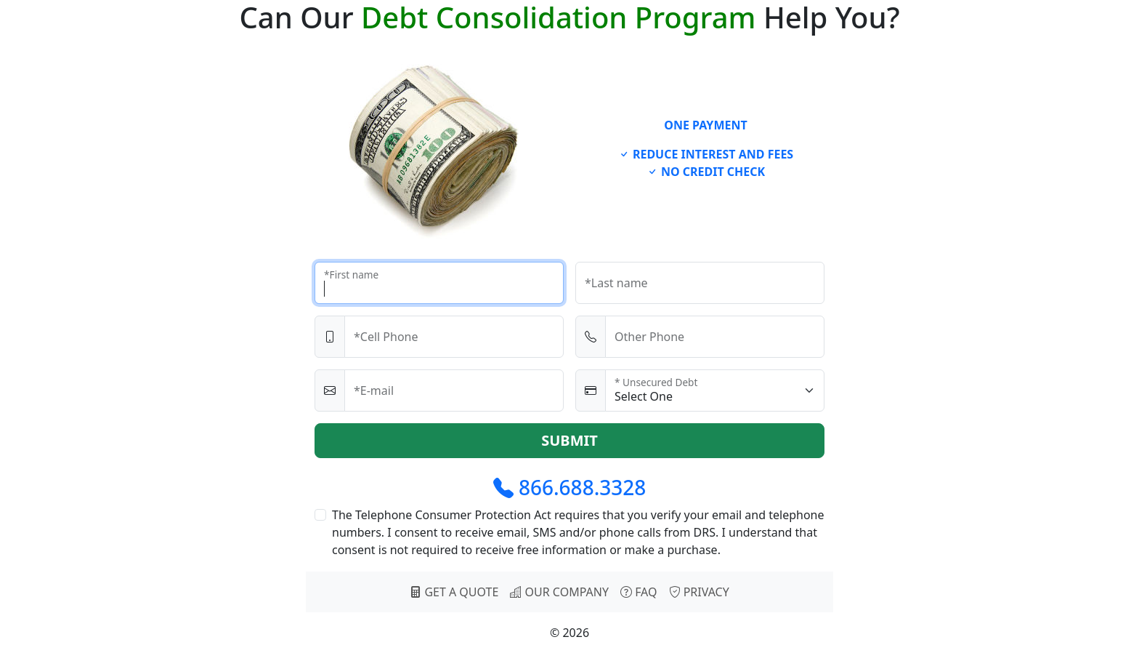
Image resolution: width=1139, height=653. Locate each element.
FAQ (638, 592)
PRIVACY (699, 592)
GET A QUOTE (454, 592)
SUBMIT (569, 440)
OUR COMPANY (559, 592)
